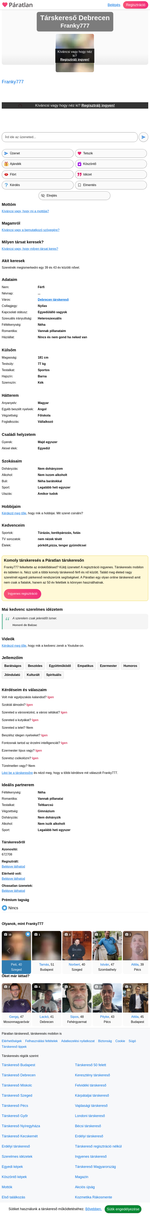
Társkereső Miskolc (17, 1085)
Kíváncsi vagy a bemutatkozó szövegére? (30, 230)
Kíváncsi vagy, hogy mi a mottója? (25, 211)
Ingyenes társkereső (91, 1156)
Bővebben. (93, 1209)
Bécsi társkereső (88, 1126)
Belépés (114, 5)
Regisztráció (135, 5)
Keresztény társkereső (92, 1075)
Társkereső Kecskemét (20, 1136)
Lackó (44, 1017)
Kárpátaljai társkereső (92, 1095)
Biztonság (105, 1041)
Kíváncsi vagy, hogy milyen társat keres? (30, 248)
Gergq (13, 1017)
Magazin (81, 1177)
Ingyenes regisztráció (22, 593)
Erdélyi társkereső (16, 1146)
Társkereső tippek (14, 1046)
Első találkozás (13, 1197)
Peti (14, 964)
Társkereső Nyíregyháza (21, 1126)
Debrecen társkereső (53, 299)
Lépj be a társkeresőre (17, 772)
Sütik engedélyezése (123, 1209)
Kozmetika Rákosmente (93, 1197)
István (104, 964)
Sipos (74, 1017)
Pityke (104, 1017)
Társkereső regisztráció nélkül (98, 1146)
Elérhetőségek (12, 1041)
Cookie (120, 1041)
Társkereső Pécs (15, 1106)
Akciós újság (85, 1187)
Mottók (7, 1187)
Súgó (132, 1041)
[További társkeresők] (141, 950)
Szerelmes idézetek (17, 1156)
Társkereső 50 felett (90, 1065)
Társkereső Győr (15, 1116)
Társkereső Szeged (17, 1095)
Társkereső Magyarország (95, 1167)
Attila (135, 964)
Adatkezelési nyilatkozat (78, 1041)
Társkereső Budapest (18, 1065)
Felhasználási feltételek (41, 1041)
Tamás (44, 964)
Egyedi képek (12, 1167)
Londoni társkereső (90, 1116)
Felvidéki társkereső (90, 1085)
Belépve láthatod (13, 866)
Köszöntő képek (14, 1177)
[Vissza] (8, 950)
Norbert (74, 964)
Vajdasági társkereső (91, 1106)
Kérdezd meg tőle (14, 513)
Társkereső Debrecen (19, 1075)
